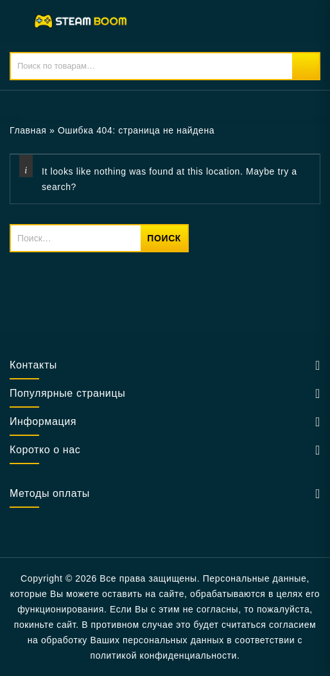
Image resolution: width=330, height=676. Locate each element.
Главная (28, 130)
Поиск (305, 66)
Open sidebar (312, 131)
